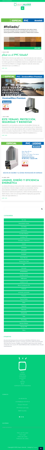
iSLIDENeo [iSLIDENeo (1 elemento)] (25, 343)
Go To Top (41, 448)
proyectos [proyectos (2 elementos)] (15, 344)
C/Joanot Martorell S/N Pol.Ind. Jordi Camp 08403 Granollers (23, 407)
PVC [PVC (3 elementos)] (18, 344)
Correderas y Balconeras (24, 240)
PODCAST (23, 288)
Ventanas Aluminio (24, 323)
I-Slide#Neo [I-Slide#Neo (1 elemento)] (18, 343)
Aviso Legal (23, 434)
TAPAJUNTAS (24, 313)
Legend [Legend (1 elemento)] (29, 343)
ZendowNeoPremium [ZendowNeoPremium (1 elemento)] (8, 346)
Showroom (23, 309)
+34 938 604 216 (22, 398)
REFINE (22, 382)
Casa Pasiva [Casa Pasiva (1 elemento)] (17, 341)
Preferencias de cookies (22, 438)
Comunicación (24, 230)
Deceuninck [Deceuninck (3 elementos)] (37, 341)
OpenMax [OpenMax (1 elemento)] (40, 343)
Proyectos (24, 295)
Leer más (4, 68)
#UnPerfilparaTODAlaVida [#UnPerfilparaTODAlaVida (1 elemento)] (31, 340)
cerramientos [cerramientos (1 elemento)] (23, 341)
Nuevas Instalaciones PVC (24, 285)
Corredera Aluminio (23, 233)
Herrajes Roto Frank (24, 261)
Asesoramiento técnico (24, 223)
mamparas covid (24, 282)
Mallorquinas (24, 278)
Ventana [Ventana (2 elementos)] (38, 344)
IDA (24, 264)
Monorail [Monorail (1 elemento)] (33, 343)
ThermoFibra (24, 319)
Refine (23, 302)
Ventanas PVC (24, 326)
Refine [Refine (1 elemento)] (29, 344)
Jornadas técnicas (24, 275)
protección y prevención (23, 292)
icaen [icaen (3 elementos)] (22, 343)
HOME (22, 372)
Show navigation (22, 8)
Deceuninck (23, 247)
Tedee (23, 316)
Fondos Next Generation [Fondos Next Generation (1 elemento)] (11, 343)
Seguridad (24, 306)
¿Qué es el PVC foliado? (15, 55)
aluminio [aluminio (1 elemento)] (38, 340)
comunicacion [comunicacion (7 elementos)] (28, 341)
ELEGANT (23, 254)
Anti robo (24, 219)
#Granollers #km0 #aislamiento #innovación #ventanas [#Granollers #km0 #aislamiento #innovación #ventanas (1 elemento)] (14, 340)
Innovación (23, 268)
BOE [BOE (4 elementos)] (14, 341)
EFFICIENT (24, 250)
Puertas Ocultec (24, 299)
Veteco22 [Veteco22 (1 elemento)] (41, 344)
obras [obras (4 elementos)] (36, 343)
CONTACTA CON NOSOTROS (7, 0)
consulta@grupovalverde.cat (22, 401)
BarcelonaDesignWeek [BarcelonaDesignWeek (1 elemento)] (8, 341)
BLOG (22, 383)
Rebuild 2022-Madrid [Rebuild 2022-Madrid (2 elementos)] (23, 344)
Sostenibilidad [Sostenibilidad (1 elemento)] (33, 344)
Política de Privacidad (22, 433)
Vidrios (23, 330)
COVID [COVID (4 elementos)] (32, 341)
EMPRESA (22, 374)
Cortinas (24, 244)
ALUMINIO (22, 378)
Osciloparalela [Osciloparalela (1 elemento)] (7, 344)
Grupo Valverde (23, 257)
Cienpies (35, 447)
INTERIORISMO (24, 271)
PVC (22, 380)
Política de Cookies (22, 436)
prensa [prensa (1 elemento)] (11, 344)
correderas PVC (23, 237)
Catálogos (22, 376)
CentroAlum (24, 226)
